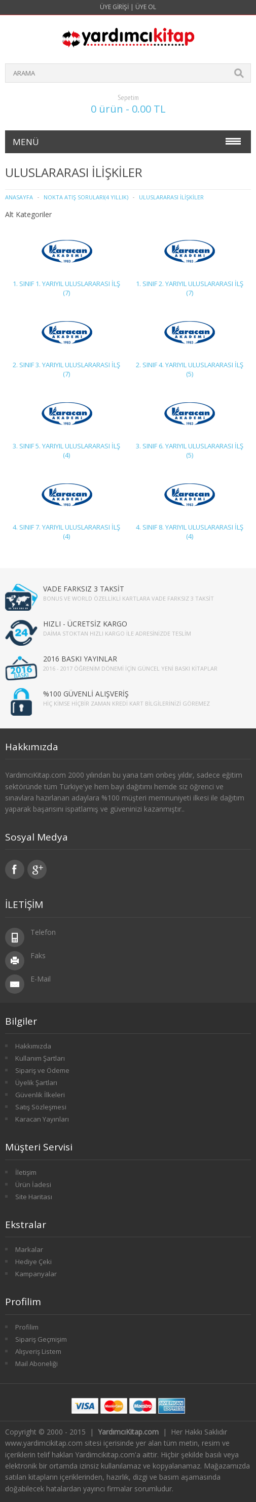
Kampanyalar (36, 1273)
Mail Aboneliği (36, 1363)
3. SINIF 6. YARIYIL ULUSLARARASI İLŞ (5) (189, 450)
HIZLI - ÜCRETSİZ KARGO (85, 623)
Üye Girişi (114, 7)
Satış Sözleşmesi (40, 1106)
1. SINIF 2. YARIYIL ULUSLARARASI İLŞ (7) (189, 288)
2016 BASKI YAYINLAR (80, 658)
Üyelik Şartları (36, 1082)
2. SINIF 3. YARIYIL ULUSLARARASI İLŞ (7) (66, 369)
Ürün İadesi (33, 1184)
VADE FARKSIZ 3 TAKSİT (83, 588)
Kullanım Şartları (40, 1058)
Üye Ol (145, 7)
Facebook (14, 869)
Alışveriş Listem (38, 1351)
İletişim (25, 1172)
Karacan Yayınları (42, 1119)
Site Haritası (33, 1196)
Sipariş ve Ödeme (42, 1070)
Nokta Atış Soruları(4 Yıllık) (86, 197)
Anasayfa (19, 197)
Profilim (27, 1327)
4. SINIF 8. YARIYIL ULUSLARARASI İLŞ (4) (189, 531)
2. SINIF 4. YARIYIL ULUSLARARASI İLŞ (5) (189, 369)
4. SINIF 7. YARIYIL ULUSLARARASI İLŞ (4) (66, 531)
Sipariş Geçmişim (41, 1339)
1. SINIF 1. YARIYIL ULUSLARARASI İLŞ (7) (66, 288)
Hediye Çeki (33, 1261)
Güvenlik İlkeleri (40, 1094)
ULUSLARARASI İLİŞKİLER (171, 197)
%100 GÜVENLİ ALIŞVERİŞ (86, 693)
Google (37, 869)
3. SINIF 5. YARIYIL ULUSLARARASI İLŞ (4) (66, 450)
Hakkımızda (33, 1046)
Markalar (29, 1249)
